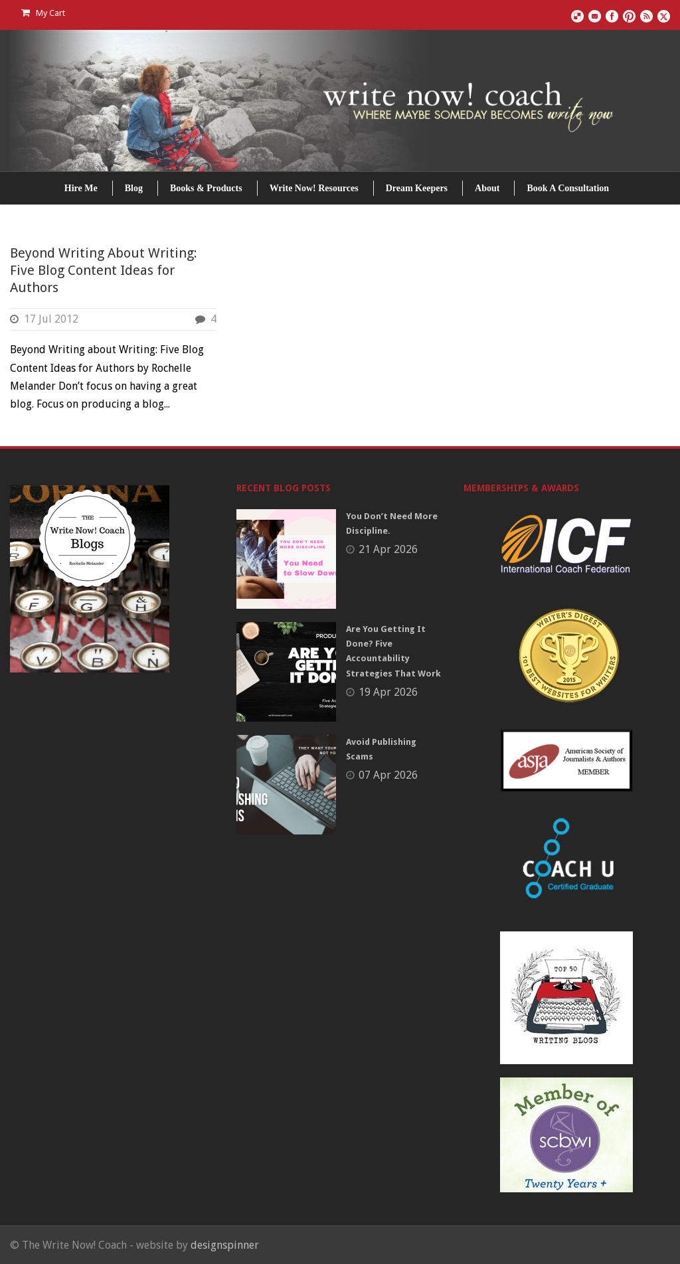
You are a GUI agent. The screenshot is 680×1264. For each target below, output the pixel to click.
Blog (134, 188)
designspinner (225, 1245)
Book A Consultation (568, 188)
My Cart (43, 13)
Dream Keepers (417, 188)
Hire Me (81, 188)
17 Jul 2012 (51, 319)
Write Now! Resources (314, 188)
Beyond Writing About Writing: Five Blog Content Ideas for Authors (103, 270)
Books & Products (206, 188)
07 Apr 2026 (388, 775)
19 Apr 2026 (388, 692)
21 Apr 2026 (388, 549)
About (487, 188)
